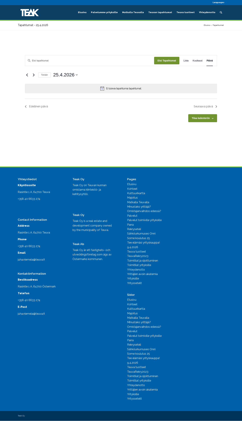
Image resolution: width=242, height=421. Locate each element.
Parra (130, 224)
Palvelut (132, 215)
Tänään (44, 75)
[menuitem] (217, 2)
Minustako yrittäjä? (139, 206)
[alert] (121, 88)
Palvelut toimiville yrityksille (144, 220)
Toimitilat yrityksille (139, 265)
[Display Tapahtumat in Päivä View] (210, 60)
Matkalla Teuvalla (138, 202)
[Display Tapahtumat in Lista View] (186, 60)
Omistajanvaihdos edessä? (144, 211)
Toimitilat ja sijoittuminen (142, 260)
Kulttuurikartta (136, 193)
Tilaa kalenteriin (201, 118)
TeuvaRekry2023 (137, 256)
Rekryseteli (134, 229)
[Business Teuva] (30, 12)
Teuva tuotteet (136, 251)
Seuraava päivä (205, 106)
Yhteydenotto (136, 269)
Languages (218, 2)
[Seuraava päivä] (34, 75)
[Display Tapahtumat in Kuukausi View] (198, 60)
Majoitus (132, 197)
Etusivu (131, 184)
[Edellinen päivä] (27, 75)
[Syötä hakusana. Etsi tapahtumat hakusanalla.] (89, 60)
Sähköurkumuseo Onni (141, 233)
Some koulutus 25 (138, 238)
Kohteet (132, 188)
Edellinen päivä (36, 106)
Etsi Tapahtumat (167, 60)
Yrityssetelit (134, 283)
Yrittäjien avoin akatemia (142, 274)
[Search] (221, 12)
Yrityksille (133, 278)
